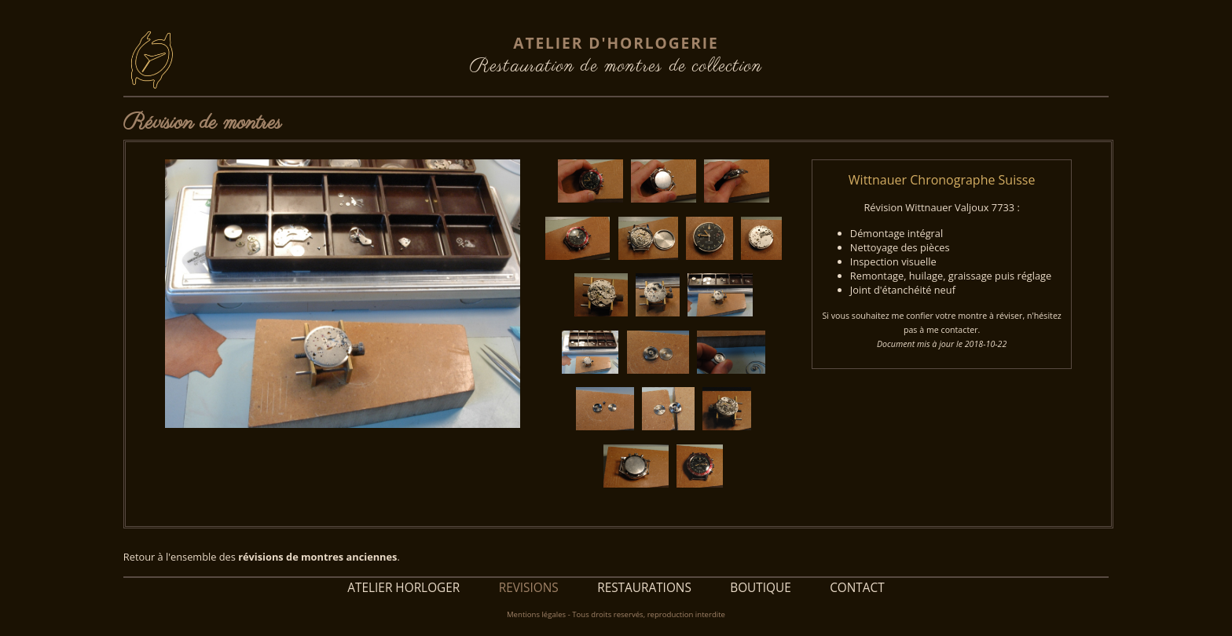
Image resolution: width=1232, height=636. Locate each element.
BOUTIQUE (760, 587)
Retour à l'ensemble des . (261, 557)
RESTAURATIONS (644, 587)
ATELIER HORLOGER (403, 587)
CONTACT (857, 587)
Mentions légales (536, 614)
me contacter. (953, 329)
